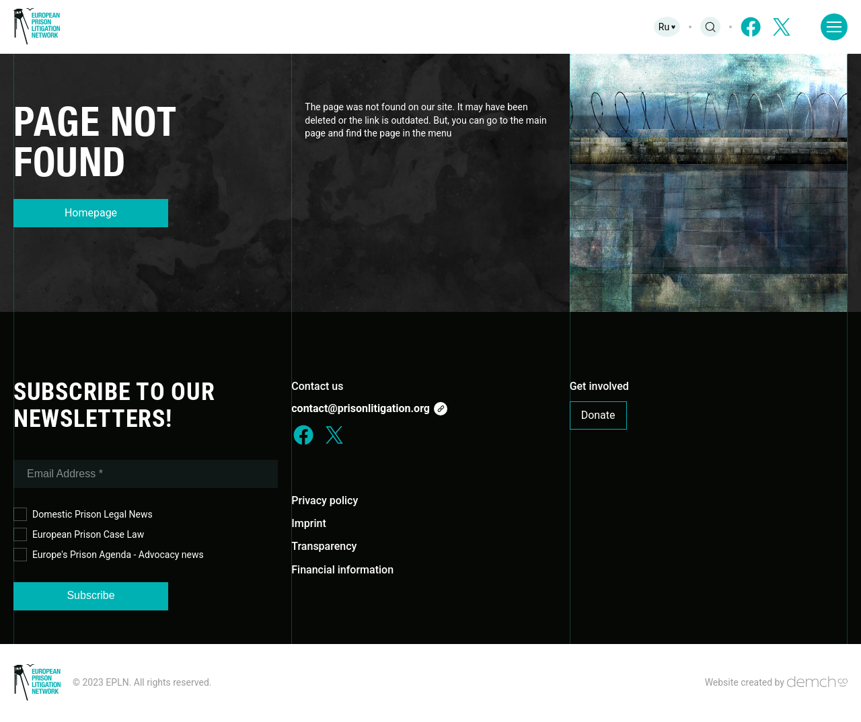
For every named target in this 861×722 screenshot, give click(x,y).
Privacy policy (324, 500)
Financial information (342, 569)
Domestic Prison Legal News (83, 514)
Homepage (91, 212)
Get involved (599, 386)
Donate (598, 415)
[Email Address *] (145, 474)
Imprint (308, 523)
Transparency (324, 546)
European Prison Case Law (78, 534)
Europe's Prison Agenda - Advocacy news (108, 555)
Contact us (317, 386)
